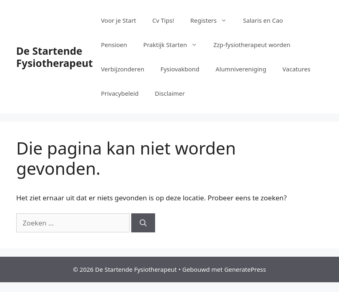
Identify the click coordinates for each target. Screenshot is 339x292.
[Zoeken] (143, 223)
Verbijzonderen (122, 69)
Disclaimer (170, 93)
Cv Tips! (163, 20)
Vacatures (296, 69)
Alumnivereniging (240, 69)
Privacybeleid (120, 93)
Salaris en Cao (263, 20)
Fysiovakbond (179, 69)
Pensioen (114, 45)
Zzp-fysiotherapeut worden (251, 45)
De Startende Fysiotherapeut (54, 57)
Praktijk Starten (174, 44)
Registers (212, 20)
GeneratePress (245, 269)
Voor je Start (118, 20)
